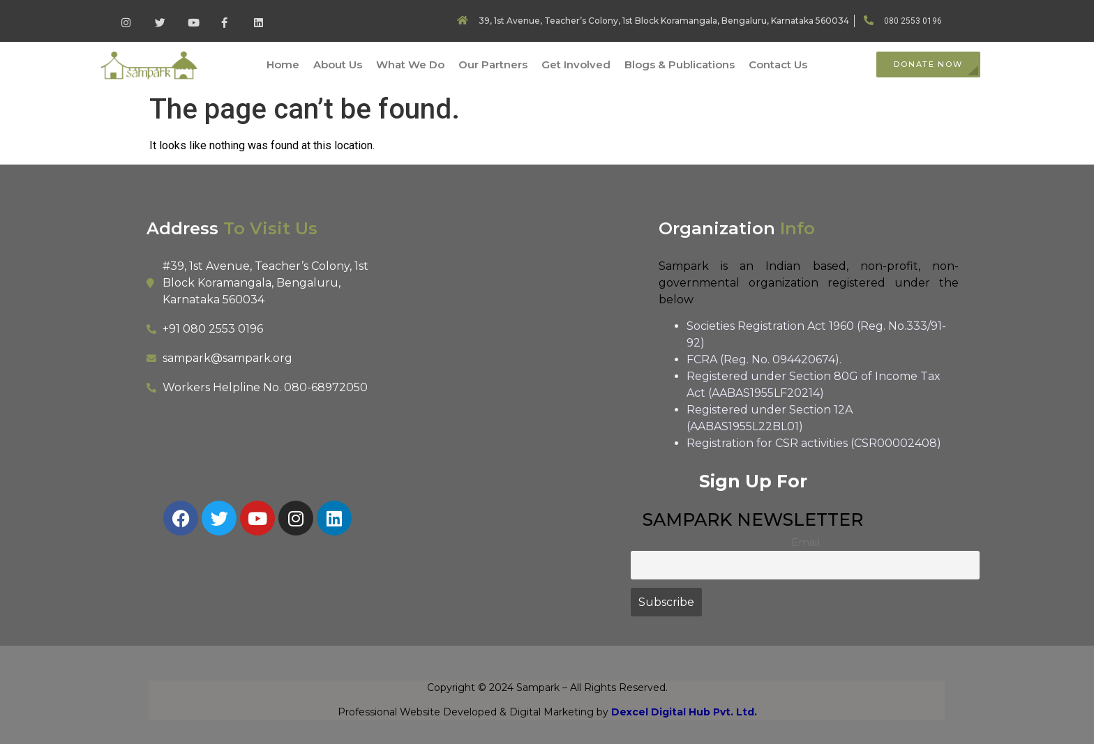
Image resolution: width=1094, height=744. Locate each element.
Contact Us (778, 64)
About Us (337, 64)
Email (805, 542)
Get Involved (575, 64)
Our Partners (492, 64)
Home (283, 64)
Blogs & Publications (679, 64)
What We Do (410, 64)
